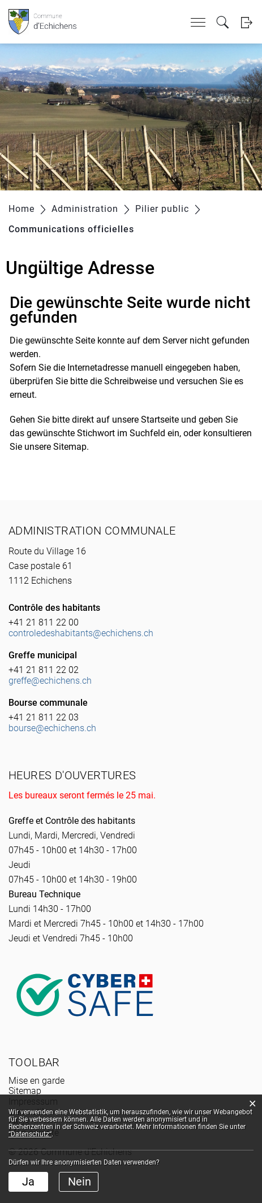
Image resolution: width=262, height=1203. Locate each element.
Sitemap (24, 1090)
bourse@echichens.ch (52, 728)
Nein (79, 1181)
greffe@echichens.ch (50, 680)
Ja (28, 1181)
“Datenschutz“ (29, 1134)
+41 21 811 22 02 (43, 670)
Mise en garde (36, 1080)
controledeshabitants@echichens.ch (80, 633)
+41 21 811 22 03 (43, 717)
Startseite (160, 419)
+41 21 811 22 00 (43, 622)
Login (246, 22)
